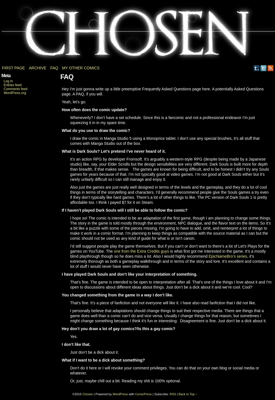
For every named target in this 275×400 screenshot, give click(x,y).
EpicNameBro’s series (227, 256)
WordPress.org (15, 93)
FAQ (54, 68)
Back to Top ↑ (187, 394)
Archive (37, 68)
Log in (8, 81)
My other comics (81, 68)
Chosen (137, 34)
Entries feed (13, 85)
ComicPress (143, 394)
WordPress (120, 394)
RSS (270, 68)
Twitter (263, 68)
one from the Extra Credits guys (141, 251)
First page (13, 68)
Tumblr (256, 68)
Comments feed (15, 89)
